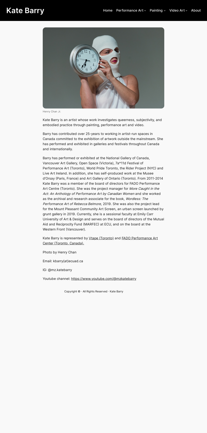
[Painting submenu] (165, 10)
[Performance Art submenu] (145, 10)
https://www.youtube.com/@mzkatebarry (103, 279)
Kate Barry (25, 10)
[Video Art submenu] (186, 10)
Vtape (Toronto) (101, 238)
